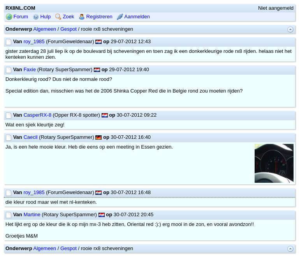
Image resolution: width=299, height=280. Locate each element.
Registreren (96, 16)
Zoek (64, 16)
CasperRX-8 (37, 115)
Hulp (42, 16)
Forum (17, 16)
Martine (31, 214)
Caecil (30, 137)
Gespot (68, 29)
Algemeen (44, 29)
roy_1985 (33, 41)
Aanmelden (133, 16)
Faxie (29, 69)
